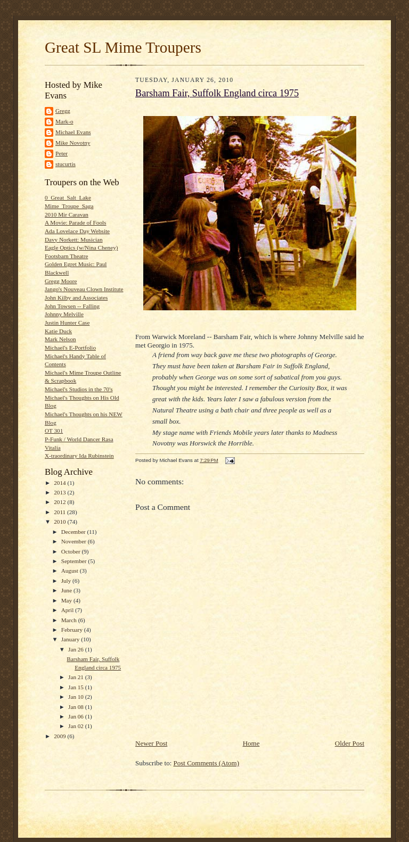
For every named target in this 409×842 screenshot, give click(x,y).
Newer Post (151, 743)
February (72, 629)
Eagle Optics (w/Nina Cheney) (81, 247)
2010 (60, 521)
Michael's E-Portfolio (70, 347)
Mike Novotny (72, 142)
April (68, 610)
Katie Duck (58, 331)
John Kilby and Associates (76, 297)
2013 (60, 492)
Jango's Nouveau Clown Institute (84, 289)
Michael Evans (73, 132)
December (74, 532)
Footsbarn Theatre (66, 256)
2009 (60, 736)
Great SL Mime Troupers (123, 47)
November (74, 541)
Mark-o (64, 121)
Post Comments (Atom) (207, 763)
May (67, 600)
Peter (61, 153)
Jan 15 (76, 687)
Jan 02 (76, 726)
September (74, 561)
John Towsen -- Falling (72, 306)
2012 (60, 502)
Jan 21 (76, 677)
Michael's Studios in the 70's (79, 389)
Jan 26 (76, 649)
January (71, 639)
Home (251, 743)
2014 (60, 483)
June (67, 590)
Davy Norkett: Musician (74, 239)
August (70, 570)
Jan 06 (76, 716)
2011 (60, 512)
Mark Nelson (60, 339)
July (66, 580)
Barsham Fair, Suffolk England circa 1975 (217, 93)
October (71, 551)
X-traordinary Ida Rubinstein (79, 455)
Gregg (62, 111)
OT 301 (54, 430)
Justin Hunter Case (67, 322)
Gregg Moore (61, 281)
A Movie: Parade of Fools (75, 222)
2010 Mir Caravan (66, 214)
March (69, 620)
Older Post (349, 743)
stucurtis (65, 164)
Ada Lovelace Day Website (77, 231)
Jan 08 (76, 707)
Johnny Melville (64, 314)
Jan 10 (76, 697)
